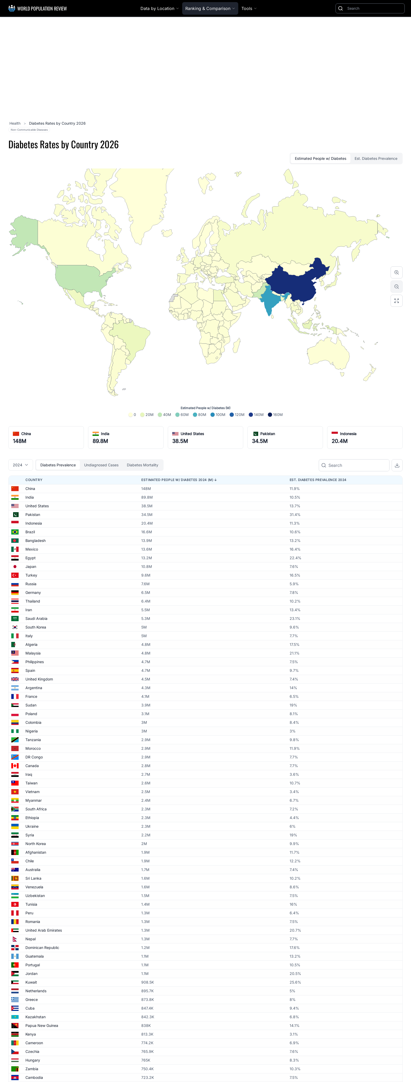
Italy (29, 636)
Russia (30, 584)
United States (192, 433)
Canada (32, 765)
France (31, 696)
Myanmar (33, 800)
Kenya (30, 1034)
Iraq (28, 774)
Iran (28, 610)
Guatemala (34, 956)
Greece (31, 999)
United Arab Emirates (43, 930)
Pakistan (267, 433)
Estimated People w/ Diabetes (320, 158)
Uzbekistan (35, 895)
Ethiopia (32, 817)
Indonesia (348, 433)
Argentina (33, 687)
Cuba (30, 1008)
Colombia (33, 722)
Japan (30, 566)
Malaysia (33, 653)
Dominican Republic (42, 947)
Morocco (33, 748)
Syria (29, 835)
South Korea (35, 627)
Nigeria (31, 731)
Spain (30, 670)
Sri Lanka (33, 878)
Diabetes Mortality (142, 465)
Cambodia (34, 1077)
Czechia (32, 1051)
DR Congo (34, 757)
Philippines (34, 661)
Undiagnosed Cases (101, 465)
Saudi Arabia (36, 618)
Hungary (32, 1060)
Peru (29, 913)
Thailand (32, 601)
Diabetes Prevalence (58, 465)
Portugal (32, 965)
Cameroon (34, 1043)
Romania (32, 921)
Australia (32, 869)
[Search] (374, 8)
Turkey (31, 575)
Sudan (30, 705)
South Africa (36, 809)
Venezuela (34, 887)
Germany (33, 592)
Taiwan (31, 783)
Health (15, 123)
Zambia (31, 1069)
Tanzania (33, 739)
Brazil (30, 532)
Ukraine (32, 826)
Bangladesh (35, 540)
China (26, 433)
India (105, 433)
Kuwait (31, 982)
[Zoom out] (397, 287)
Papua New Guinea (41, 1025)
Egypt (30, 558)
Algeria (31, 644)
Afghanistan (35, 852)
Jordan (31, 973)
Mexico (31, 549)
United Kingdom (39, 679)
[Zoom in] (397, 272)
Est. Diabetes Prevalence (376, 158)
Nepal (30, 939)
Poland (31, 713)
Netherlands (35, 991)
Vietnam (32, 791)
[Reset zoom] (397, 301)
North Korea (35, 843)
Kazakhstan (35, 1017)
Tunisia (31, 904)
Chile (29, 861)
